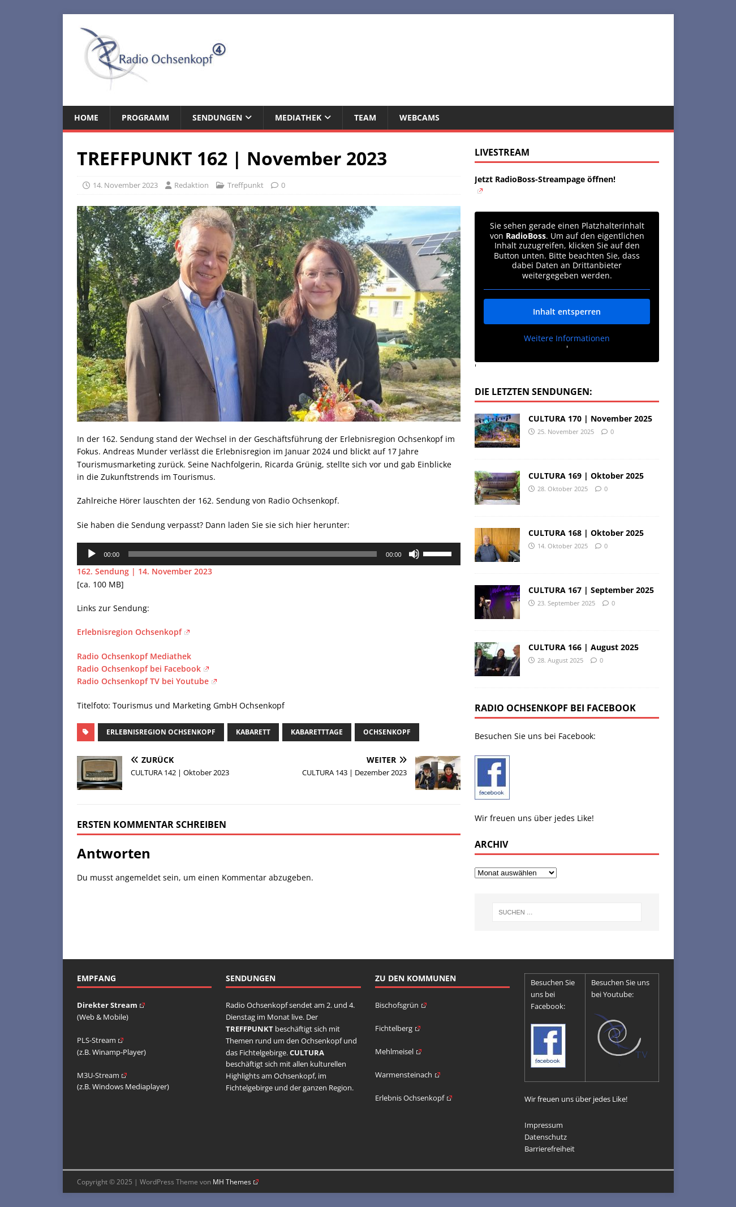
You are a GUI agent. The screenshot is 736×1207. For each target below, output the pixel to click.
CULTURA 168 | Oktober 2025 (586, 532)
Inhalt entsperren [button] (567, 311)
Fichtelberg (397, 1028)
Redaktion (191, 185)
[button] (25, 1182)
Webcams (419, 117)
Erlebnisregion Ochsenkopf (133, 631)
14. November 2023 (125, 185)
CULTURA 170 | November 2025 (590, 418)
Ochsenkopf (387, 732)
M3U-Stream (102, 1075)
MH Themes (236, 1182)
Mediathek (298, 117)
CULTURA (307, 1052)
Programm (145, 117)
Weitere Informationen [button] (567, 338)
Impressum (543, 1125)
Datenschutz (545, 1137)
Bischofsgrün (401, 1005)
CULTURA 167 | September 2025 (591, 590)
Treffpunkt (245, 185)
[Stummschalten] (414, 554)
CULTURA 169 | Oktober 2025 (586, 475)
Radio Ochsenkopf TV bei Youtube (147, 681)
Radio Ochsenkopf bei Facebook (143, 668)
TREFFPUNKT (249, 1029)
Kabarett (253, 732)
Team (365, 117)
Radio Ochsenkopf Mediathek (134, 656)
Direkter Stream (111, 1005)
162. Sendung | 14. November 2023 (144, 571)
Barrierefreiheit (549, 1149)
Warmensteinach (407, 1074)
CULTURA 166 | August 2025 (583, 647)
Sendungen (217, 117)
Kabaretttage (317, 732)
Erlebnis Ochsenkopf (413, 1098)
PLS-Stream (100, 1040)
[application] (268, 554)
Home (86, 117)
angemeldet (138, 877)
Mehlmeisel (398, 1051)
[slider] (252, 554)
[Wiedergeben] (91, 554)
